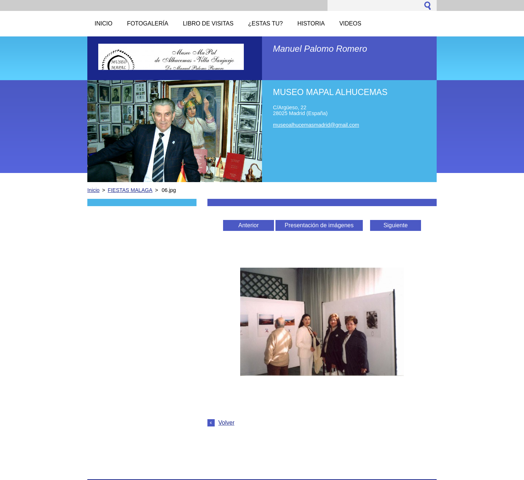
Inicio (93, 190)
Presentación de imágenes (319, 225)
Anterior (248, 225)
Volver (226, 423)
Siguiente (396, 225)
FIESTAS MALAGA (130, 190)
